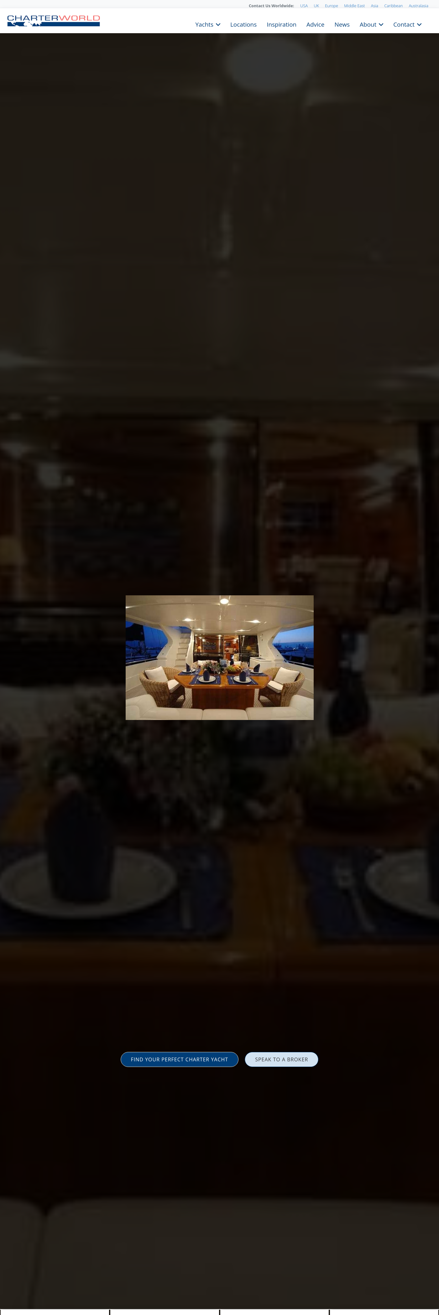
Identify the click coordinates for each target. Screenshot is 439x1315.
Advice (315, 23)
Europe (331, 5)
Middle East (354, 5)
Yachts (204, 23)
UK (316, 5)
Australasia (418, 5)
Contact (404, 23)
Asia (374, 5)
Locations (243, 23)
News (341, 23)
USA (304, 5)
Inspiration (281, 23)
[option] (219, 657)
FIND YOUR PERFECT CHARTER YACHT (179, 1059)
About (368, 23)
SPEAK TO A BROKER (281, 1059)
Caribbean (393, 5)
